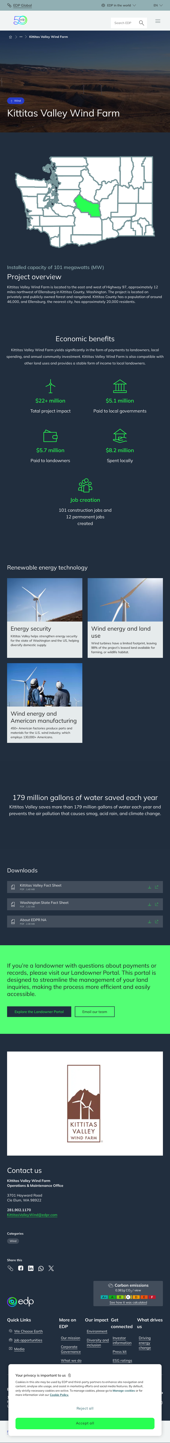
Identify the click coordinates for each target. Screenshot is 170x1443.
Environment (97, 1331)
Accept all (85, 1423)
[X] (51, 1268)
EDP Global (22, 5)
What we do (71, 1360)
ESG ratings (122, 1360)
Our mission (70, 1338)
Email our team (94, 1011)
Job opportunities (28, 1340)
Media (19, 1349)
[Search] (141, 20)
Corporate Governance (71, 1349)
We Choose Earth (28, 1331)
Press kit (120, 1351)
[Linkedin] (30, 1268)
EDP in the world (119, 5)
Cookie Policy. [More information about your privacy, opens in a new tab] (59, 1395)
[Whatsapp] (41, 1269)
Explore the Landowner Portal (39, 1011)
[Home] (12, 36)
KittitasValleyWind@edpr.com (32, 1215)
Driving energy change (145, 1343)
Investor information (122, 1340)
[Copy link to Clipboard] (10, 1268)
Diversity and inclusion (98, 1342)
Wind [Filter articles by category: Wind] (13, 1241)
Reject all (85, 1408)
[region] (84, 1400)
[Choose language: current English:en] (153, 5)
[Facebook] (20, 1268)
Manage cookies (124, 1390)
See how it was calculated (128, 1302)
